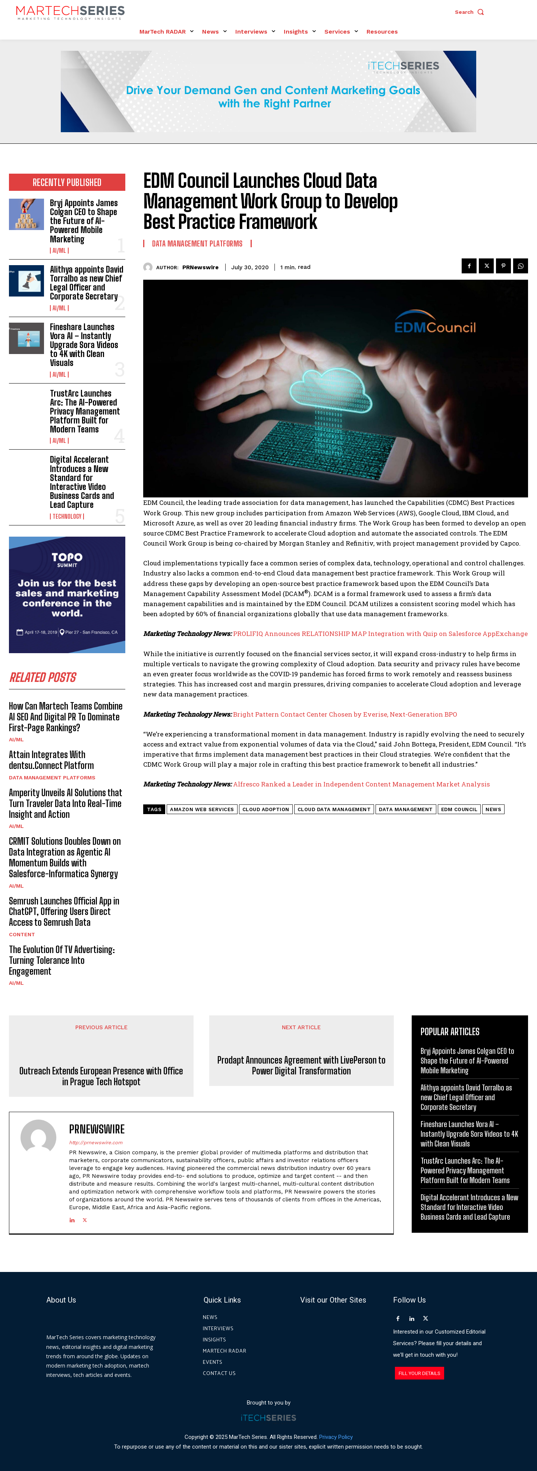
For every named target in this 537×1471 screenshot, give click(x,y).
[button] (471, 12)
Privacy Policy (336, 1436)
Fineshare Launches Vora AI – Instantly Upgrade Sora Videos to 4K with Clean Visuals (84, 345)
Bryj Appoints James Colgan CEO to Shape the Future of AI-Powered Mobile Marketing (84, 221)
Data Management (406, 809)
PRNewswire (200, 267)
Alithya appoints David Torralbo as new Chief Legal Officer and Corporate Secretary (86, 283)
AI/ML (59, 251)
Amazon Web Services (202, 809)
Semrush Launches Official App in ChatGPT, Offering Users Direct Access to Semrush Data (64, 912)
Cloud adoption (265, 809)
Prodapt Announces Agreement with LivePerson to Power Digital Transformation (301, 1076)
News (493, 809)
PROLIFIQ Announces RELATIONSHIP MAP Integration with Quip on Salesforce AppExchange (380, 633)
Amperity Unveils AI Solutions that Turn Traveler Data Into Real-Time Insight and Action (65, 803)
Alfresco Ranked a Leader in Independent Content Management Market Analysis (361, 784)
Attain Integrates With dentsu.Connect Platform (51, 760)
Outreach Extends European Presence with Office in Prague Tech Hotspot (101, 1076)
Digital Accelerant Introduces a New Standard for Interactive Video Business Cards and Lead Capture (82, 482)
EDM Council (459, 809)
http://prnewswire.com (95, 1142)
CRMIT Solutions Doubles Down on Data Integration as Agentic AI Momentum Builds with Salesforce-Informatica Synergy (65, 857)
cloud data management (334, 809)
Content (22, 934)
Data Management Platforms (52, 777)
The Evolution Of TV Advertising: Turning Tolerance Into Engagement (62, 960)
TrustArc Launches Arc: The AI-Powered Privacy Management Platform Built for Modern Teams (85, 411)
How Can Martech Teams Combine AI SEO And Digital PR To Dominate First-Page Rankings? (66, 717)
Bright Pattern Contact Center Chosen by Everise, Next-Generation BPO (345, 714)
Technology (67, 516)
